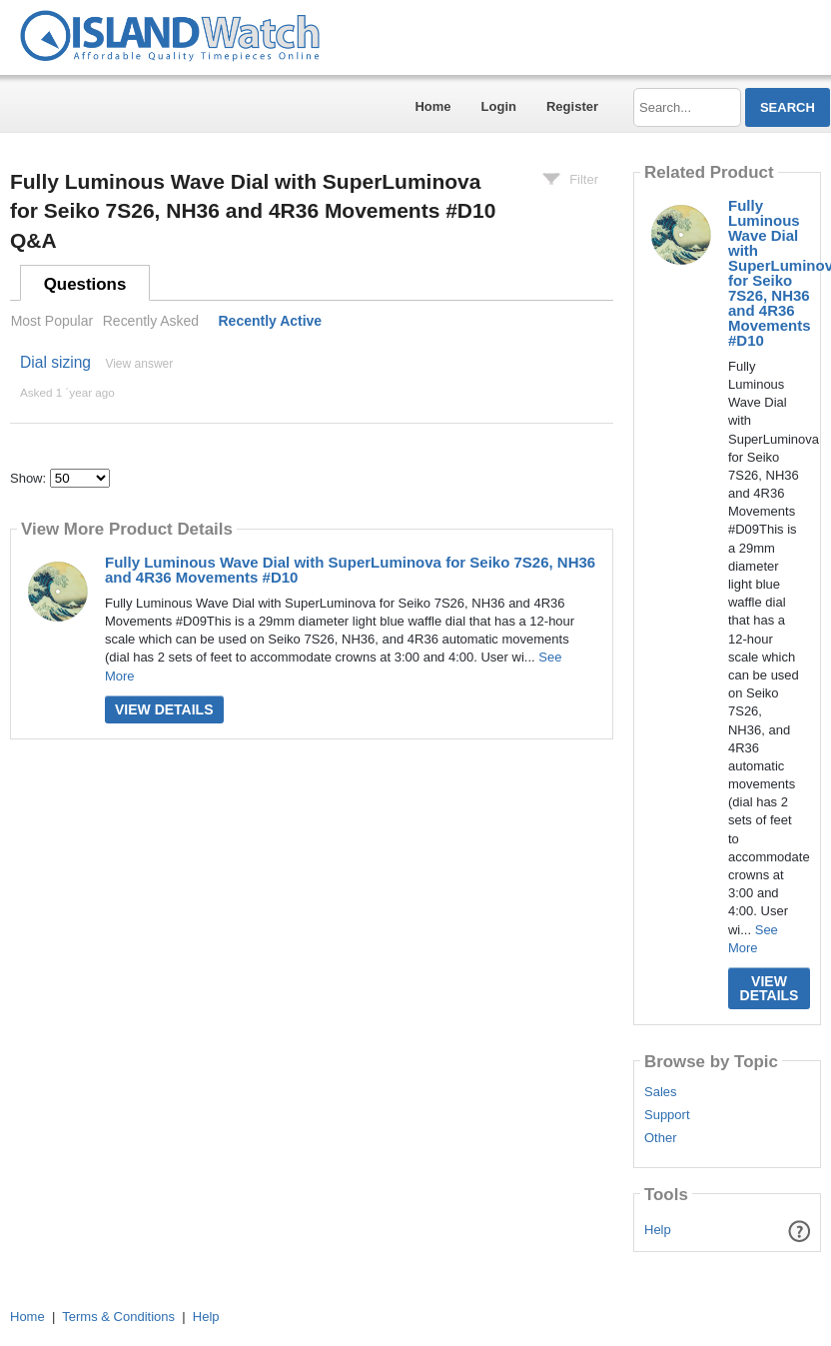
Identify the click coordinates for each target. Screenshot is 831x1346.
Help (657, 1229)
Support (667, 1115)
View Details (164, 709)
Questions (85, 284)
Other (660, 1138)
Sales (660, 1092)
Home (432, 106)
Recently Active (271, 321)
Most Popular (52, 321)
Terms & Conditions (118, 1316)
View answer (139, 364)
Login (498, 106)
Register (572, 106)
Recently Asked (151, 321)
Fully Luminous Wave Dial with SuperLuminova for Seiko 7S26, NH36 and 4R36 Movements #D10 (350, 570)
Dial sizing (55, 362)
